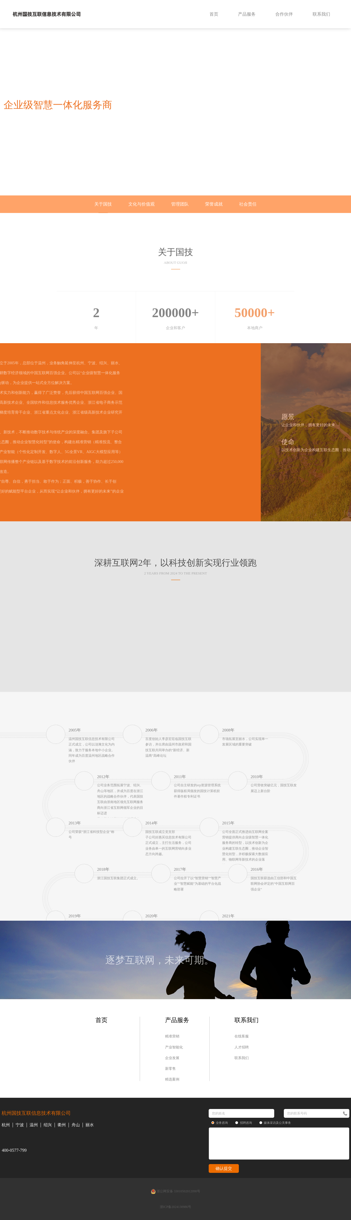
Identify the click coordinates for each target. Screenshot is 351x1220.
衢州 (62, 1125)
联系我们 (321, 14)
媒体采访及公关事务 (275, 1122)
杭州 (6, 1125)
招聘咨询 (243, 1122)
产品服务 (247, 14)
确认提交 (224, 1168)
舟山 (76, 1125)
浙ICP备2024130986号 (175, 1207)
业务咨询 (219, 1122)
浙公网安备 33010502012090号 (175, 1191)
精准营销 (172, 1036)
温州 (34, 1125)
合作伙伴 (284, 14)
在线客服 (241, 1036)
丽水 (90, 1125)
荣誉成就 (214, 204)
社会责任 (248, 204)
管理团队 (180, 204)
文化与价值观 (141, 204)
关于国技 (103, 204)
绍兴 (48, 1125)
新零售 (170, 1069)
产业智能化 (174, 1047)
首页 (214, 14)
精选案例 (172, 1079)
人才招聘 (241, 1047)
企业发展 (172, 1058)
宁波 (20, 1125)
